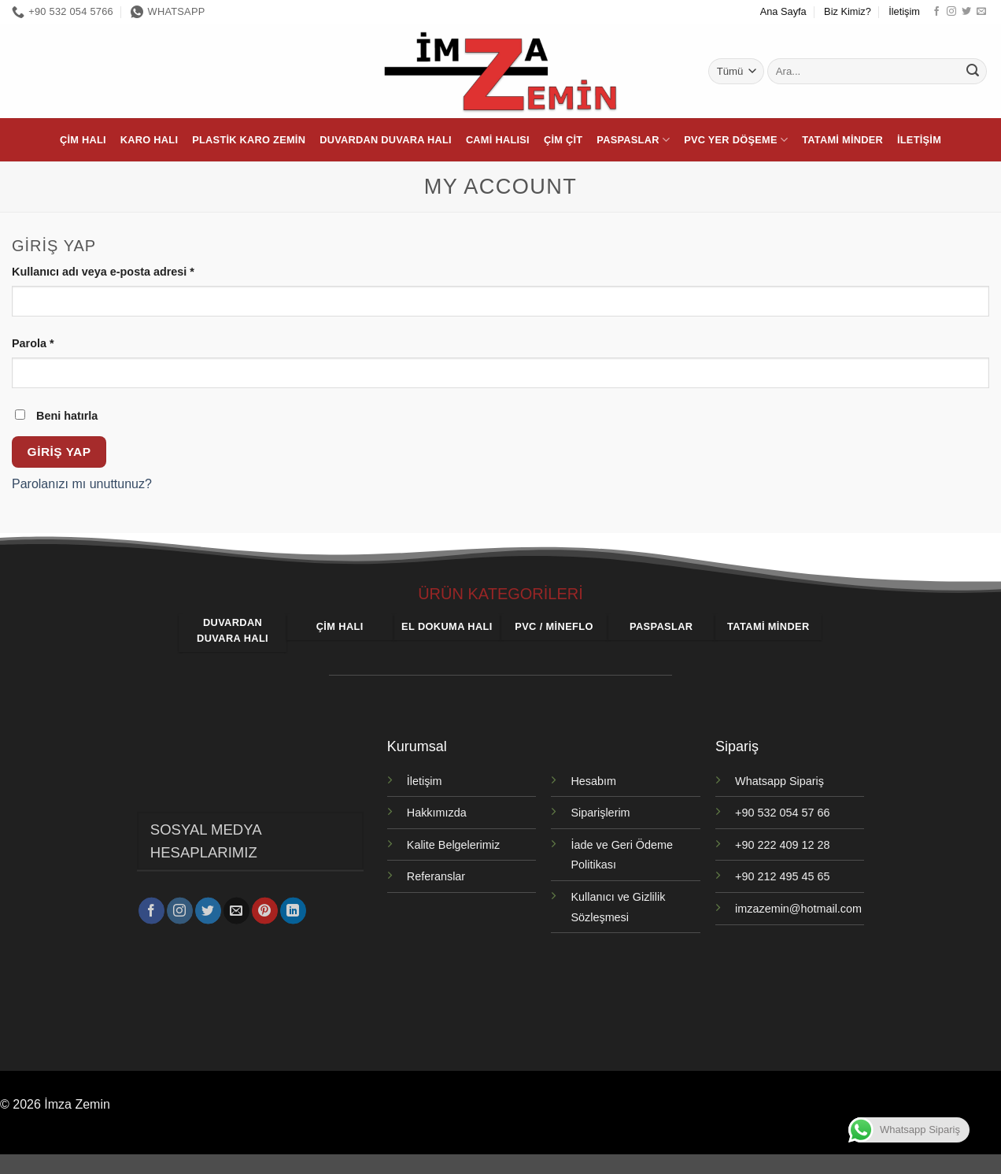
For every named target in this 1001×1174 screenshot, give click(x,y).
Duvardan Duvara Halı (386, 140)
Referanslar (436, 876)
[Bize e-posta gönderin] (981, 11)
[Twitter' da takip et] (966, 11)
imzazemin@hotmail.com (798, 908)
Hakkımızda (437, 812)
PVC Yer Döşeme (736, 139)
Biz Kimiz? (847, 11)
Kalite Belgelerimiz (453, 845)
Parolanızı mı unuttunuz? (82, 484)
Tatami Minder (842, 140)
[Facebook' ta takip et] (936, 11)
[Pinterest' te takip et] (265, 907)
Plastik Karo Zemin (248, 140)
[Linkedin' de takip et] (293, 907)
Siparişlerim (600, 812)
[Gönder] (972, 71)
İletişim (904, 11)
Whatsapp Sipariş (779, 781)
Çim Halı (83, 140)
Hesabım (593, 781)
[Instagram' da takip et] (951, 11)
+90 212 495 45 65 (782, 876)
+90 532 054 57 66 (782, 812)
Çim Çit (563, 140)
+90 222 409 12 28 (782, 845)
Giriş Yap (59, 451)
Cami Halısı (498, 140)
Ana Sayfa (783, 11)
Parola (51, 342)
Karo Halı (149, 140)
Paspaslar (633, 139)
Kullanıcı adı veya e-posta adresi (122, 270)
